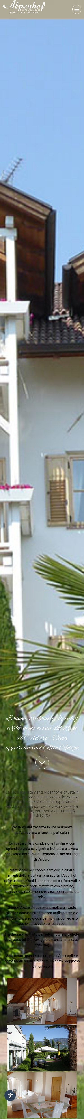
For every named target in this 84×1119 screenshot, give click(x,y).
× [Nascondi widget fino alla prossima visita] (14, 1090)
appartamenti (47, 743)
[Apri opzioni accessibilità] (10, 1095)
